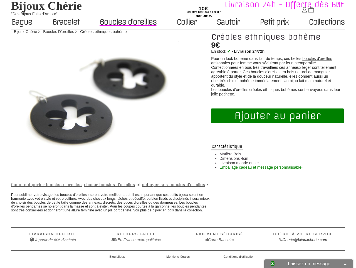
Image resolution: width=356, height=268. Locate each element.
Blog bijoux (117, 256)
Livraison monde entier (239, 163)
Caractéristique (227, 146)
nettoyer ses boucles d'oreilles (173, 184)
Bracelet (66, 22)
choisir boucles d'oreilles (109, 184)
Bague (21, 22)
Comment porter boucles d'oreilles (46, 184)
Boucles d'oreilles (128, 22)
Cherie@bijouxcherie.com (305, 239)
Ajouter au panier (277, 116)
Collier (186, 22)
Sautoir (228, 22)
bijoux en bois (163, 210)
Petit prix (274, 22)
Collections (326, 22)
